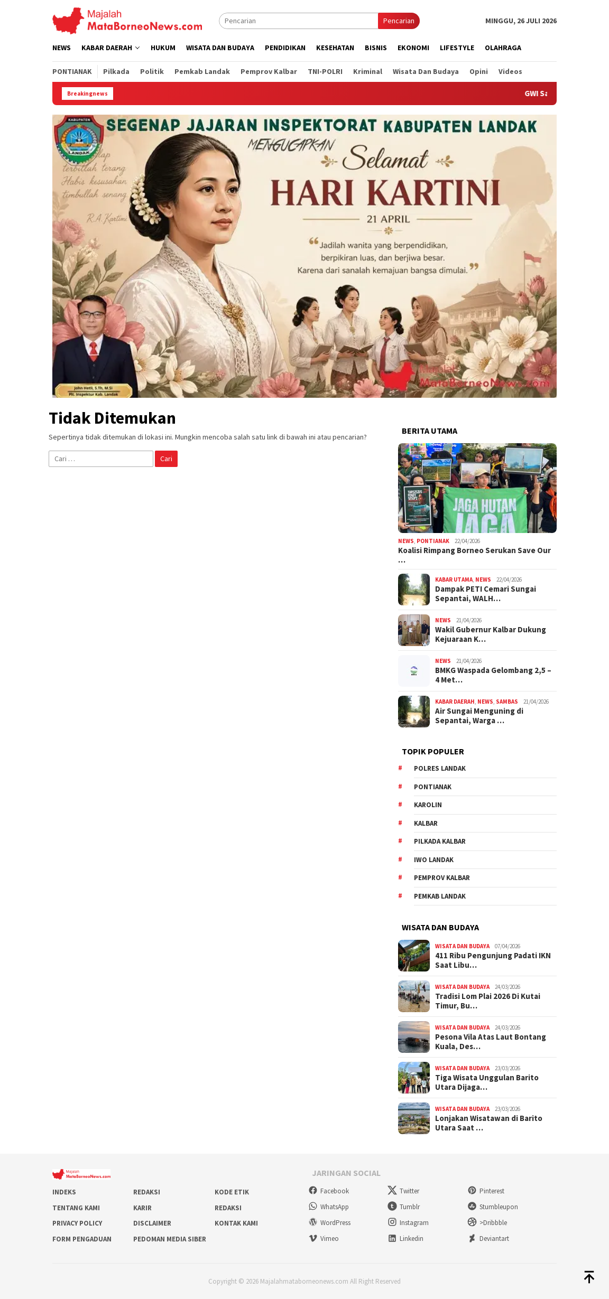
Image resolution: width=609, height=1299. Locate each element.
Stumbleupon (492, 1206)
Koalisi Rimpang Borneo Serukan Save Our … (474, 555)
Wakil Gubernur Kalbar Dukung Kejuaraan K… (490, 634)
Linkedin (405, 1238)
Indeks (64, 1192)
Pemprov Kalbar (442, 877)
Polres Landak (440, 768)
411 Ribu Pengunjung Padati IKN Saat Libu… (493, 960)
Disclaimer (152, 1223)
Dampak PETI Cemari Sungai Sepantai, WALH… (485, 593)
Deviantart (488, 1238)
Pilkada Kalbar (440, 841)
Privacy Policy (77, 1223)
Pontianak (433, 541)
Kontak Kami (236, 1223)
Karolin (428, 804)
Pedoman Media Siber (169, 1239)
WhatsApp (328, 1206)
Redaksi (146, 1192)
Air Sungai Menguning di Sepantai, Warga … (479, 715)
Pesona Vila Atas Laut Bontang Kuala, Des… (490, 1041)
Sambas (507, 701)
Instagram (408, 1222)
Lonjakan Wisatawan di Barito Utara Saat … (488, 1123)
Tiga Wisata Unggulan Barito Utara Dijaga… (487, 1082)
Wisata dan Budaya (462, 946)
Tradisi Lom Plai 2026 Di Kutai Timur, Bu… (487, 1001)
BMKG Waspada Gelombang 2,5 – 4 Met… (493, 675)
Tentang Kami (76, 1207)
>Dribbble (487, 1222)
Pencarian (398, 20)
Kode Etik (232, 1192)
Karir (142, 1207)
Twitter (403, 1190)
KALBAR (426, 823)
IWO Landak (434, 859)
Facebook (328, 1190)
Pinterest (485, 1190)
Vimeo (323, 1238)
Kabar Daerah (455, 701)
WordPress (329, 1222)
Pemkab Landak (440, 896)
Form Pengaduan (82, 1239)
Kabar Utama (454, 579)
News (406, 541)
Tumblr (403, 1206)
